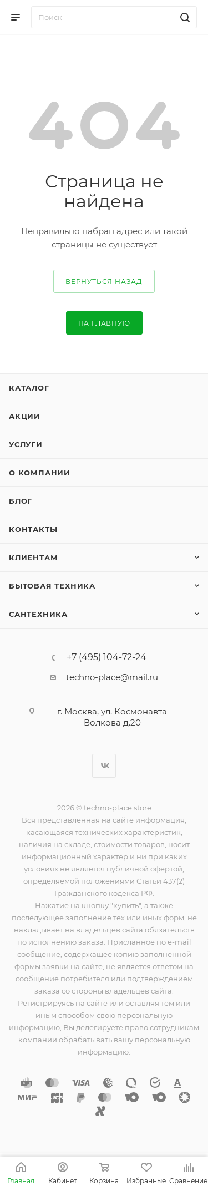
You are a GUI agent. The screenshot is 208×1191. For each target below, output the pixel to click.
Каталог (29, 387)
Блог (20, 500)
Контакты (33, 529)
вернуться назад (104, 281)
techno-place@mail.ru (112, 677)
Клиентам (33, 557)
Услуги (26, 444)
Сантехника (38, 614)
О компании (39, 472)
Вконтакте (104, 766)
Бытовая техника (52, 585)
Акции (24, 416)
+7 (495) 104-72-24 (106, 657)
